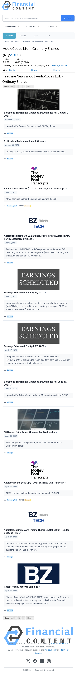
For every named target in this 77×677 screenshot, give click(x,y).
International (37, 42)
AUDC (15, 54)
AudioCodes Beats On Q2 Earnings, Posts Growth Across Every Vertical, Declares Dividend (37, 237)
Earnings (27, 206)
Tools (47, 36)
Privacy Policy (50, 649)
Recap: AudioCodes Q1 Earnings (22, 586)
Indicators (50, 26)
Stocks (23, 36)
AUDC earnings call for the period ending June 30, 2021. (32, 199)
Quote (12, 70)
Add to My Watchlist (64, 65)
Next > (30, 86)
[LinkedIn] (42, 661)
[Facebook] (35, 661)
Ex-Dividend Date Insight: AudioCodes (25, 141)
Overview (9, 42)
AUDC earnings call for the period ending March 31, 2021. (33, 493)
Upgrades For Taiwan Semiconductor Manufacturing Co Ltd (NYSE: (37, 395)
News (17, 42)
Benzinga (10, 133)
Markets (9, 36)
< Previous (8, 86)
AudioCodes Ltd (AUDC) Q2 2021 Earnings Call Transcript (35, 188)
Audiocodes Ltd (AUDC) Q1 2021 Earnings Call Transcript (35, 482)
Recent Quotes (10, 26)
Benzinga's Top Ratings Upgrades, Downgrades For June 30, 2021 (35, 383)
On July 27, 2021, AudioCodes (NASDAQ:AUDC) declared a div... (36, 151)
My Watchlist (31, 26)
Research (57, 70)
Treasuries (49, 42)
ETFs (36, 36)
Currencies (26, 42)
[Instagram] (49, 661)
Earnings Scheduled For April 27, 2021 (25, 346)
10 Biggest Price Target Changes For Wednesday (31, 432)
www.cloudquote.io (59, 643)
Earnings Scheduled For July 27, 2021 (25, 292)
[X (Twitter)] (28, 661)
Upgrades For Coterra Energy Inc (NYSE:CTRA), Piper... (31, 126)
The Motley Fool (12, 206)
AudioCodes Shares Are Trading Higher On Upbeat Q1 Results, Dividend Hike (36, 532)
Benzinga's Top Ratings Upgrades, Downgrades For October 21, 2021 (37, 114)
